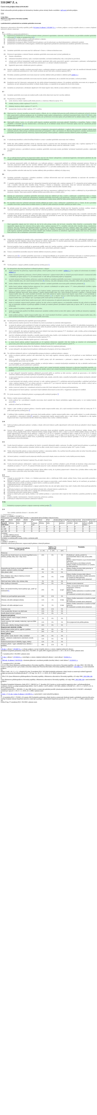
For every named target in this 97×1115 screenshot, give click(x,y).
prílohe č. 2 (67, 270)
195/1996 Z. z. (78, 666)
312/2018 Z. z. (73, 660)
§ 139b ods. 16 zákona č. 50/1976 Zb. (11, 660)
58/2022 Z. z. (68, 657)
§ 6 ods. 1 (3, 694)
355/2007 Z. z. (17, 649)
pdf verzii (63, 10)
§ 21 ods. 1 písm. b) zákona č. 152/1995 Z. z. (21, 694)
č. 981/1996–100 (87, 676)
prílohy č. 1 (75, 75)
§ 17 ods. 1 (4, 657)
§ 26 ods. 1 (4, 649)
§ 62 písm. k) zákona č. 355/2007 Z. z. (44, 27)
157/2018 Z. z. (17, 657)
